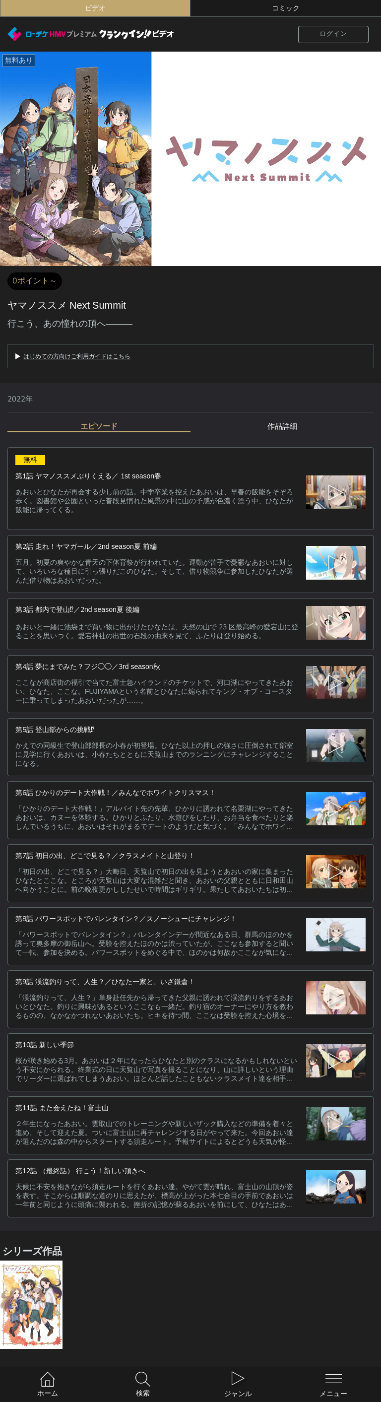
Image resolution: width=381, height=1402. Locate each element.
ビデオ (95, 8)
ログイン (333, 33)
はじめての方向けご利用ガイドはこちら (76, 356)
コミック (286, 8)
